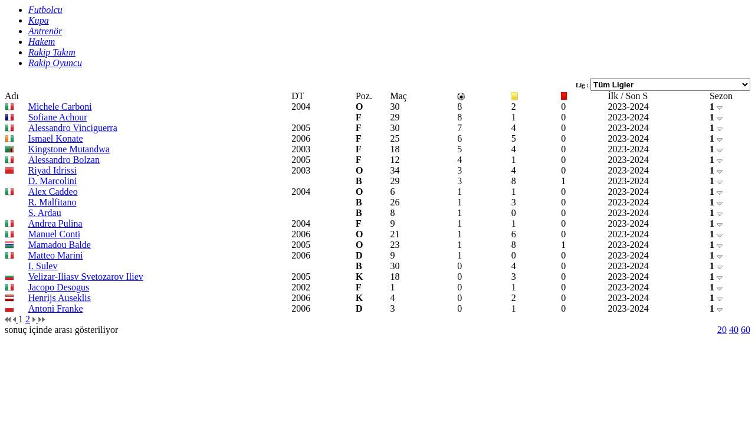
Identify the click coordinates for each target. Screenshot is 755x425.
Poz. (364, 96)
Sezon (721, 96)
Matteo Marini (55, 255)
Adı (12, 96)
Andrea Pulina (55, 223)
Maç (398, 96)
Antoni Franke (55, 308)
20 (722, 330)
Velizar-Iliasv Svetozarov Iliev (85, 277)
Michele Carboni (60, 107)
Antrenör (45, 31)
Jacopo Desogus (59, 287)
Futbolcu (45, 10)
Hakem (41, 42)
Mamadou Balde (59, 245)
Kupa (38, 20)
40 (733, 330)
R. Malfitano (52, 202)
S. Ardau (44, 213)
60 (745, 330)
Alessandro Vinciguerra (72, 128)
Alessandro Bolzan (64, 160)
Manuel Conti (54, 234)
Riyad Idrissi (52, 170)
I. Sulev (43, 266)
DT (297, 96)
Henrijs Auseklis (59, 298)
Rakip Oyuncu (55, 63)
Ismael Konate (55, 138)
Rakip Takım (52, 52)
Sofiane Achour (57, 117)
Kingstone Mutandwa (69, 149)
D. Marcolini (52, 181)
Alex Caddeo (53, 192)
